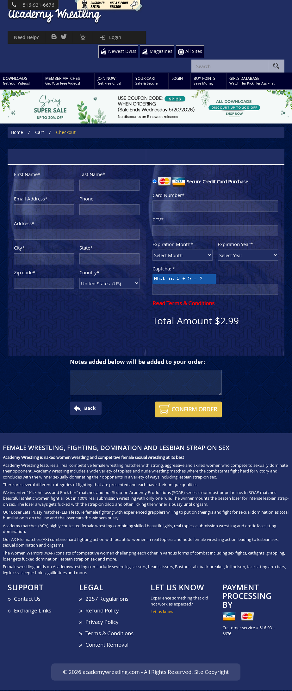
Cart (82, 36)
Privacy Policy (102, 622)
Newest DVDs (120, 51)
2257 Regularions (106, 599)
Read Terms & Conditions (183, 303)
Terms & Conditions (109, 633)
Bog (54, 35)
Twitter (64, 35)
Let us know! (162, 612)
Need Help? (26, 37)
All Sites (193, 51)
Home (17, 133)
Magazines (160, 51)
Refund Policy (102, 611)
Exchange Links (32, 611)
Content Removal (106, 645)
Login (115, 37)
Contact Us (27, 599)
